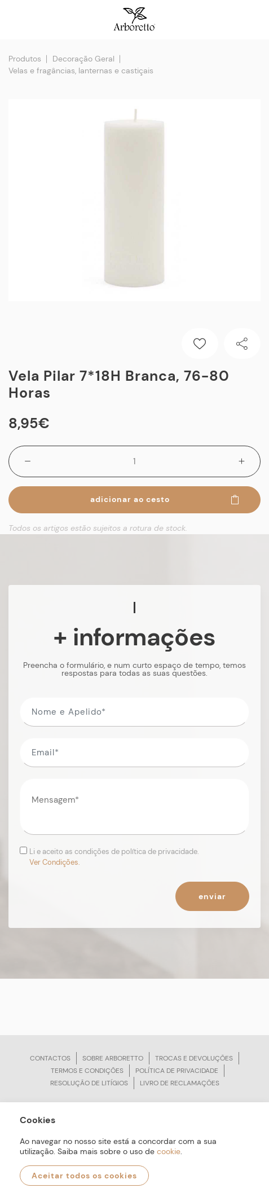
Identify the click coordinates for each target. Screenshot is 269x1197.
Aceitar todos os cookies (84, 1175)
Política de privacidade (176, 1070)
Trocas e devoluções (194, 1058)
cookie (168, 1151)
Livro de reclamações (179, 1083)
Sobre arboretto (112, 1058)
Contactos (50, 1058)
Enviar (212, 896)
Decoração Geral (83, 59)
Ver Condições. (54, 862)
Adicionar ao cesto (165, 499)
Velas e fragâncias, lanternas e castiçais (80, 70)
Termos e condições (87, 1070)
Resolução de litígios (89, 1083)
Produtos (24, 59)
